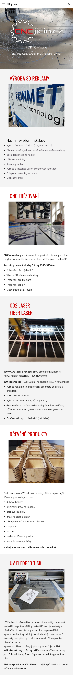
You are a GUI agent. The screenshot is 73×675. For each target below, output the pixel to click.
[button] (3, 4)
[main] (37, 50)
